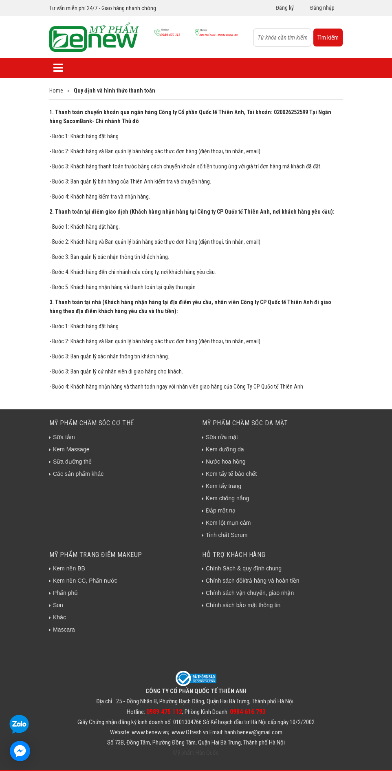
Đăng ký (285, 7)
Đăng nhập (322, 7)
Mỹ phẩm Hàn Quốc (196, 752)
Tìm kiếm (328, 37)
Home (56, 90)
